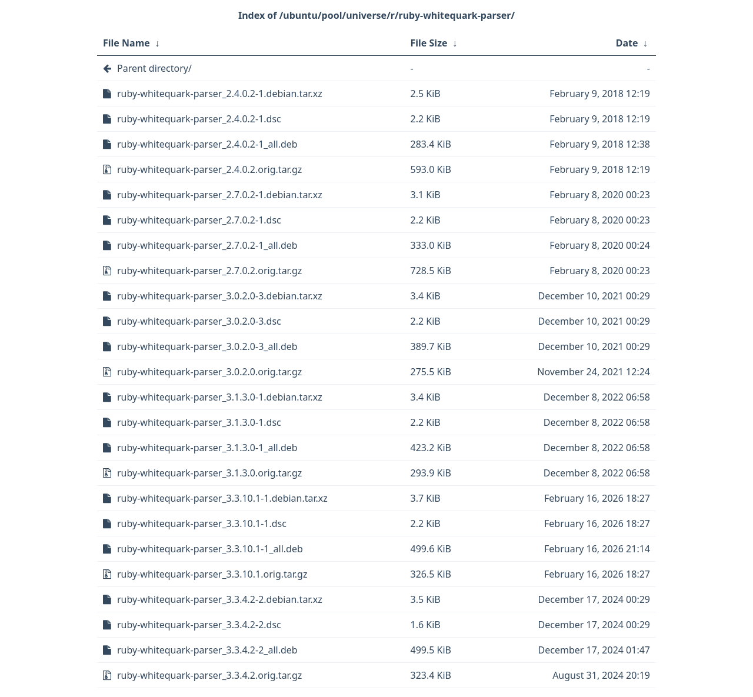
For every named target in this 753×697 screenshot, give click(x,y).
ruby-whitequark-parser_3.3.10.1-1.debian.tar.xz (222, 498)
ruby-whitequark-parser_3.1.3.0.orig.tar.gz (209, 472)
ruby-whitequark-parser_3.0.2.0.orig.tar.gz (209, 371)
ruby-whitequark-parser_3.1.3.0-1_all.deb (207, 447)
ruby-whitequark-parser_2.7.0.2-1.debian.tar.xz (219, 194)
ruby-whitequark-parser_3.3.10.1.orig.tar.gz (212, 574)
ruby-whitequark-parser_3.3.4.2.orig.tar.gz (209, 675)
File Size (429, 42)
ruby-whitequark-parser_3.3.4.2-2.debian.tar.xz (219, 599)
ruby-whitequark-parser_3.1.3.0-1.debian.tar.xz (219, 397)
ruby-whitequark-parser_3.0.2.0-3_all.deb (207, 346)
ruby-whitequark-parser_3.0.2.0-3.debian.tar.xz (219, 295)
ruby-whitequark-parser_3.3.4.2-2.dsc (199, 624)
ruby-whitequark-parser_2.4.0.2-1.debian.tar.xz (219, 93)
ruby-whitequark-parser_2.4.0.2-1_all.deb (207, 144)
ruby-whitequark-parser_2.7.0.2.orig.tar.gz (209, 270)
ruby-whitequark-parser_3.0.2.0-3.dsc (199, 321)
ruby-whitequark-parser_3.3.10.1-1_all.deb (210, 548)
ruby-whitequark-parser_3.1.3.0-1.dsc (199, 422)
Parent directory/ (154, 68)
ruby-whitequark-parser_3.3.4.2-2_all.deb (207, 649)
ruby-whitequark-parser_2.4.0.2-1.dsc (199, 118)
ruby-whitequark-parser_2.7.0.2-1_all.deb (207, 245)
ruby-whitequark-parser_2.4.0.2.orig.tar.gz (209, 169)
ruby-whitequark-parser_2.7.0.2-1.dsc (199, 220)
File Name (126, 42)
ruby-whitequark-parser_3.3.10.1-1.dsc (201, 523)
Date (627, 42)
